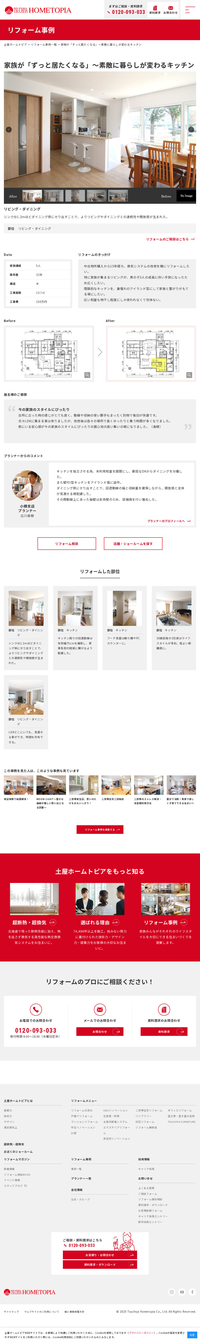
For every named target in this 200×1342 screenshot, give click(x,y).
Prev (10, 129)
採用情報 (144, 1179)
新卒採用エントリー (150, 1241)
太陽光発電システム (115, 1141)
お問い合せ (145, 1198)
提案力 (8, 1130)
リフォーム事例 (81, 1179)
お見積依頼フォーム (150, 1230)
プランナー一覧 (81, 1198)
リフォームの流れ (82, 1130)
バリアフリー (144, 1135)
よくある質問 (146, 1207)
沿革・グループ (80, 1219)
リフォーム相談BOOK (17, 1194)
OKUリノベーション (115, 1130)
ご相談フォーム (147, 1213)
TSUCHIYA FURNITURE (182, 1141)
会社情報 (77, 1209)
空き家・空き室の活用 (181, 1135)
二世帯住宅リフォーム (149, 1130)
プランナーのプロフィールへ (164, 517)
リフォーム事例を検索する (109, 833)
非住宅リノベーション (116, 1158)
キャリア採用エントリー (153, 1236)
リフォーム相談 (66, 543)
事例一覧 (76, 1188)
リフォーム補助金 (146, 1147)
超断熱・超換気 (14, 1164)
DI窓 (73, 1152)
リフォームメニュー (84, 1120)
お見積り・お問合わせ (109, 1276)
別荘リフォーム (145, 1141)
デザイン (9, 1141)
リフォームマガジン (17, 1179)
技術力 (8, 1135)
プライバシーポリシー (141, 1332)
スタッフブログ (15, 1205)
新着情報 (9, 1188)
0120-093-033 (128, 12)
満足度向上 (10, 1147)
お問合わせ (107, 1051)
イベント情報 (12, 1199)
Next (189, 129)
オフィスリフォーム (180, 1130)
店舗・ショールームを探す (133, 543)
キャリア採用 (146, 1188)
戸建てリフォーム (82, 1135)
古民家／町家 (111, 1135)
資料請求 (172, 1051)
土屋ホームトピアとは (18, 1120)
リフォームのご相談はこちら (171, 239)
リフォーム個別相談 (150, 1219)
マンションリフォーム (84, 1141)
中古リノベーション (83, 1147)
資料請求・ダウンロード (153, 1224)
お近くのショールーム (18, 1171)
